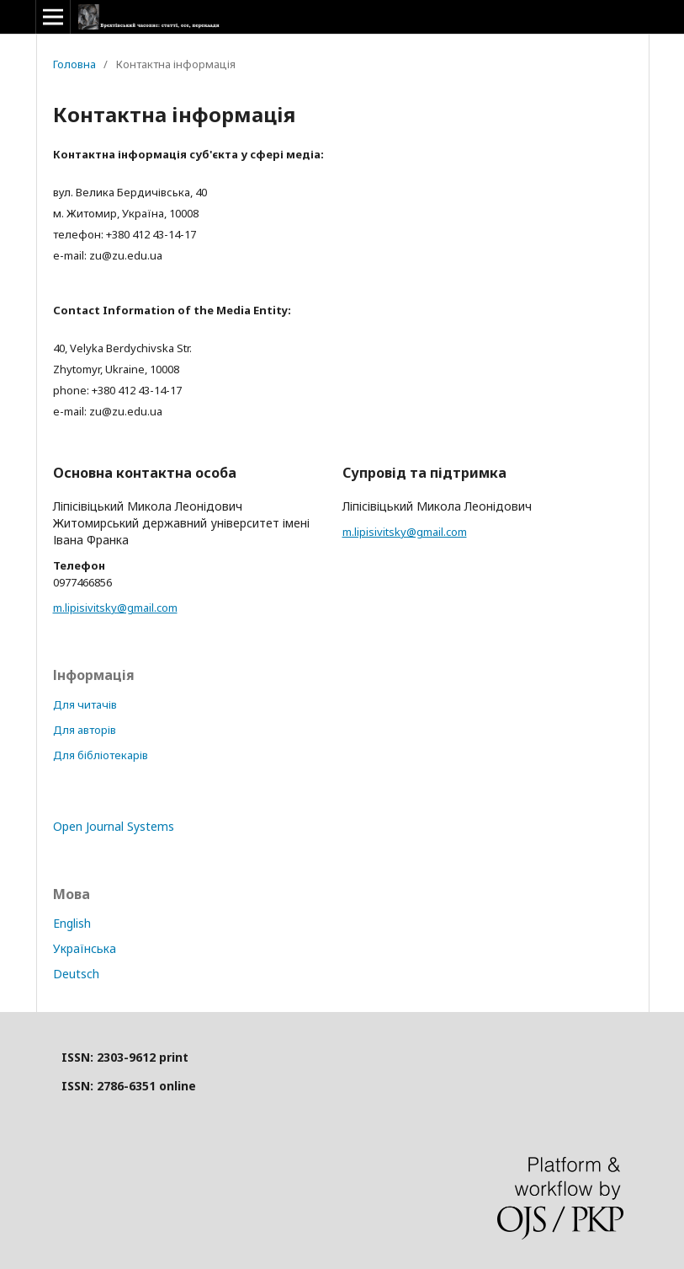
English (72, 923)
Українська (84, 948)
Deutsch (76, 974)
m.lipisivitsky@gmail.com (115, 607)
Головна (74, 64)
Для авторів (84, 729)
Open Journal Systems (113, 826)
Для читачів (85, 704)
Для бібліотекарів (100, 755)
